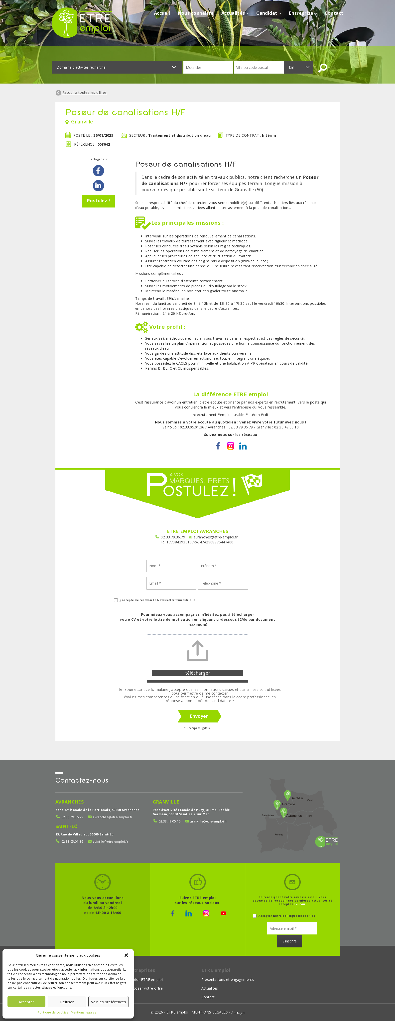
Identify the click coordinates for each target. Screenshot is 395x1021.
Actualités (235, 13)
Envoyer (199, 716)
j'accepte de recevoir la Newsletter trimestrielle (155, 600)
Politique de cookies (52, 1012)
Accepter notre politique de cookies (284, 916)
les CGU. (300, 904)
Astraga (238, 1012)
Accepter (26, 1001)
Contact (334, 13)
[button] (126, 955)
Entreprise (303, 13)
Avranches (69, 802)
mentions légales (210, 1012)
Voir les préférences (108, 1001)
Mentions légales (83, 1012)
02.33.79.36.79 (173, 537)
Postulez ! (98, 201)
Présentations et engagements (227, 979)
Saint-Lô (66, 826)
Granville (166, 802)
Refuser (67, 1001)
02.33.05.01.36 (72, 841)
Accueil (162, 13)
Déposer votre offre (145, 988)
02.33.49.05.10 (170, 821)
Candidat (268, 13)
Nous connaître (196, 13)
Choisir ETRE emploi (145, 979)
